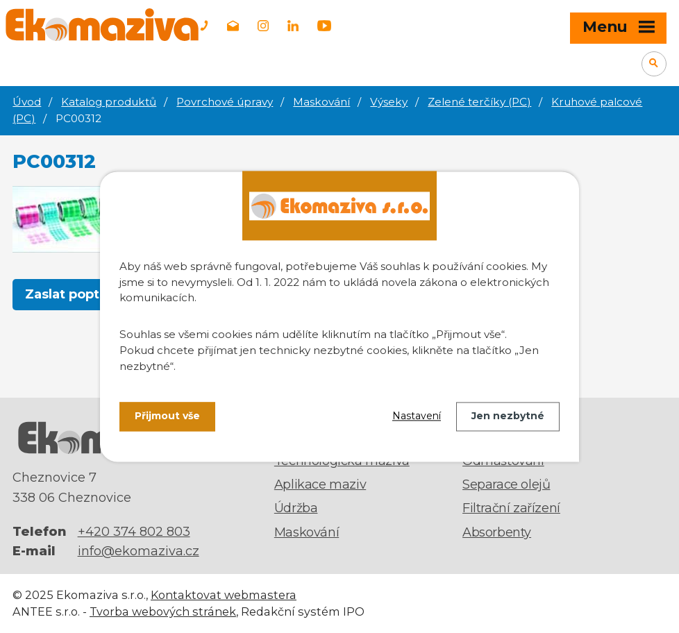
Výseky (389, 101)
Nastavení (416, 416)
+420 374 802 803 (134, 531)
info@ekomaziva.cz (138, 551)
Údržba (296, 508)
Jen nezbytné (507, 416)
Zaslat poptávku (78, 294)
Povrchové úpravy (224, 101)
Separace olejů (506, 484)
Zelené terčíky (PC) (479, 101)
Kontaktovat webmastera (223, 595)
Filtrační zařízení (511, 508)
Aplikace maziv (320, 484)
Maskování (321, 101)
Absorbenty (496, 532)
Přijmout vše (167, 416)
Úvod (26, 101)
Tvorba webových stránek (163, 611)
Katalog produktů (108, 101)
